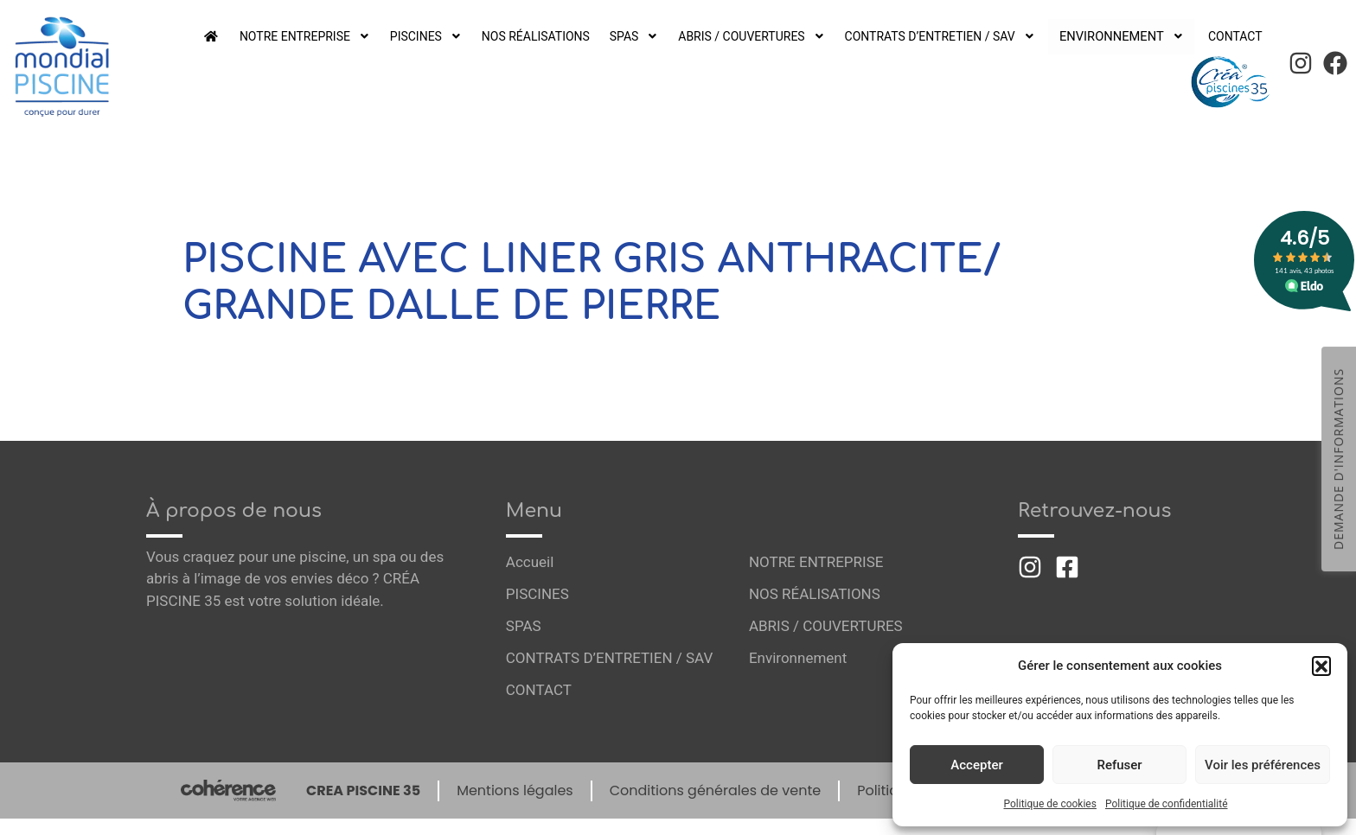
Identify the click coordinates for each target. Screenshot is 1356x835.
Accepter (976, 765)
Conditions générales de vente (716, 790)
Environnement (1126, 36)
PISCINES (434, 36)
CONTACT (1234, 36)
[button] (1321, 665)
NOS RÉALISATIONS (544, 36)
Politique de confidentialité (1166, 804)
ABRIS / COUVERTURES (761, 36)
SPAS (643, 36)
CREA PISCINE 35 (363, 790)
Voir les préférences (1263, 765)
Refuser (1119, 765)
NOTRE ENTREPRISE (311, 36)
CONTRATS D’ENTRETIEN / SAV (951, 36)
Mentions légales (515, 790)
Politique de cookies (1050, 804)
